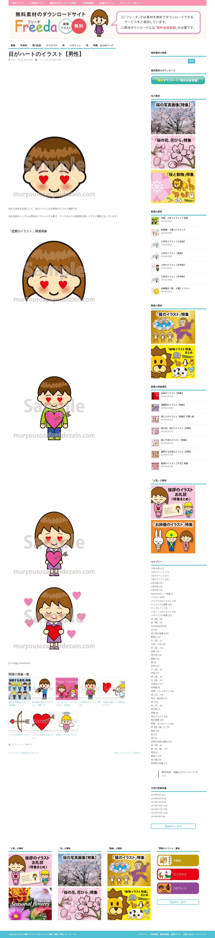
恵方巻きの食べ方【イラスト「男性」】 (42, 704)
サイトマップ (201, 934)
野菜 (153, 752)
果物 (153, 712)
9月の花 (154, 590)
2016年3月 (156, 794)
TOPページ (18, 3)
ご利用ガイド (37, 3)
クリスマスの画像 (159, 604)
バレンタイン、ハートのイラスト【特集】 (66, 704)
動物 (13, 45)
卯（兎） (155, 647)
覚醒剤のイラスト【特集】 (173, 404)
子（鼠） (155, 669)
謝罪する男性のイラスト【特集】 (19, 704)
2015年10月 (156, 812)
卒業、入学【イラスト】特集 (174, 218)
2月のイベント (158, 575)
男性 (27, 744)
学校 (153, 673)
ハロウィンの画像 (159, 615)
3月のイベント (158, 579)
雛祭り (154, 756)
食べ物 (154, 759)
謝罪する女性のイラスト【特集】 (176, 451)
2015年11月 (156, 809)
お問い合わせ (188, 934)
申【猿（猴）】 (158, 727)
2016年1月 (156, 802)
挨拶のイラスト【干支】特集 (174, 463)
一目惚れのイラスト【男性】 (89, 704)
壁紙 (153, 658)
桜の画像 (155, 720)
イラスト (41, 59)
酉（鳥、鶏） (157, 749)
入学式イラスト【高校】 (172, 253)
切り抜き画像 (51, 59)
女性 (153, 666)
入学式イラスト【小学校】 (173, 241)
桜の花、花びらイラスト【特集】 (176, 428)
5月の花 (154, 586)
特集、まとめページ (103, 45)
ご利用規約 (87, 3)
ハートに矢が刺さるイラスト (42, 736)
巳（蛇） (155, 680)
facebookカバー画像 (160, 593)
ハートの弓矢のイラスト (19, 734)
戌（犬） (155, 694)
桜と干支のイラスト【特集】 (174, 440)
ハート (21, 744)
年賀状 (23, 45)
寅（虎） (155, 676)
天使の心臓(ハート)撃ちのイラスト (114, 704)
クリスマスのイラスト (161, 601)
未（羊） (155, 705)
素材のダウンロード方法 (63, 3)
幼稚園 (154, 687)
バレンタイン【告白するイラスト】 (24, 753)
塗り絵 (154, 655)
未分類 (154, 709)
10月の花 (155, 568)
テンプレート (157, 608)
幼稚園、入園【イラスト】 (173, 229)
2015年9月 (156, 816)
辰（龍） (155, 745)
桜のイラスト (157, 716)
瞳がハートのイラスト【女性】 (127, 753)
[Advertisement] (77, 96)
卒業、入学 (156, 644)
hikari (13, 59)
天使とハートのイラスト (66, 734)
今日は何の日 (157, 626)
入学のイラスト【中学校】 (173, 264)
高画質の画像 (157, 763)
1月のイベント (158, 572)
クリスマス (51, 45)
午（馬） (155, 640)
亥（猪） (155, 622)
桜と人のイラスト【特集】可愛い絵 (177, 416)
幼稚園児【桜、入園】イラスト (175, 288)
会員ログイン (107, 3)
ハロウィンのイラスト (161, 611)
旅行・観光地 (157, 698)
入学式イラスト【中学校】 (173, 276)
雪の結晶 (36, 45)
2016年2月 (156, 798)
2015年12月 (156, 805)
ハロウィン (75, 45)
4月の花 (154, 583)
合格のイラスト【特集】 (172, 393)
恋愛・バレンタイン (65, 59)
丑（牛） (155, 619)
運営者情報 (164, 934)
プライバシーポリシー (131, 3)
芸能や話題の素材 (159, 741)
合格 (153, 651)
